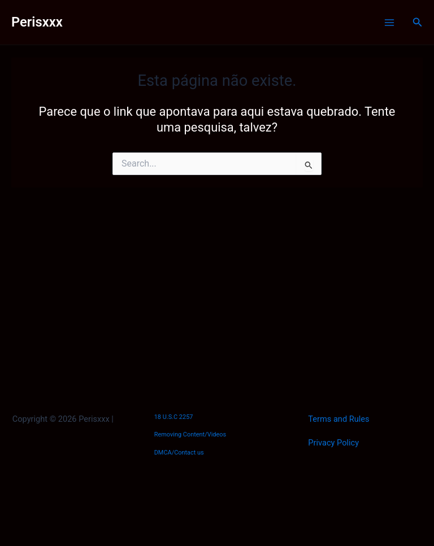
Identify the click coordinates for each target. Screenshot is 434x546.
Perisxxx (37, 22)
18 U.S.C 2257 (173, 417)
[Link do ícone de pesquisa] (418, 22)
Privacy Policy (333, 443)
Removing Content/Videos (190, 434)
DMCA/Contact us (179, 452)
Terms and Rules (338, 419)
